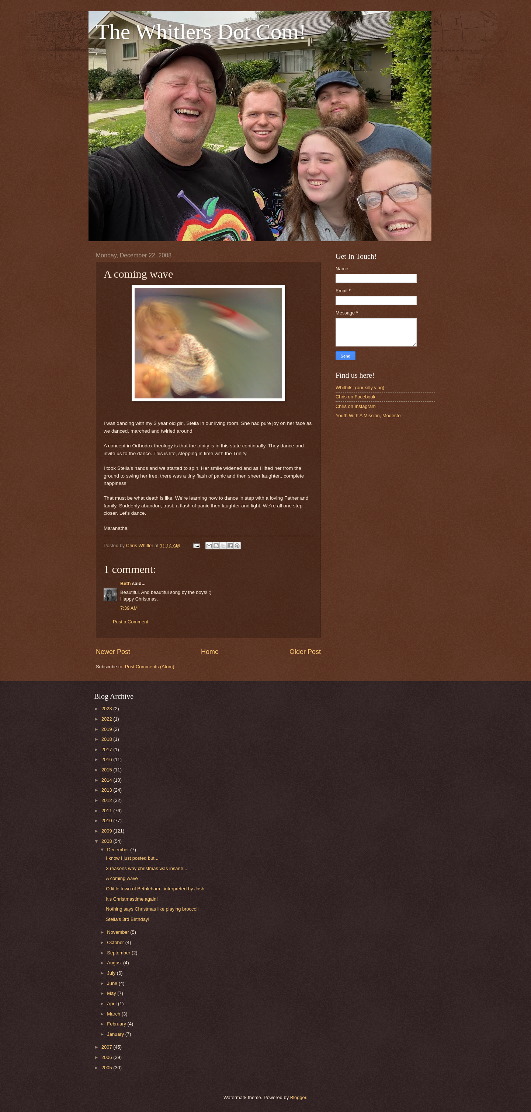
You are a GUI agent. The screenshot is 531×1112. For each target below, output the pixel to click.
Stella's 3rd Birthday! (127, 919)
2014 (107, 780)
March (114, 1014)
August (115, 962)
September (119, 953)
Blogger (298, 1097)
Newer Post (113, 651)
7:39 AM (129, 608)
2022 (107, 719)
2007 (107, 1047)
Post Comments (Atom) (149, 666)
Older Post (305, 651)
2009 (107, 831)
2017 (107, 749)
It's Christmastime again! (132, 899)
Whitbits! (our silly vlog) (360, 387)
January (116, 1034)
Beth (125, 583)
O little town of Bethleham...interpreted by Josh (155, 888)
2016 (107, 759)
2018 (107, 739)
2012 (107, 800)
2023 (107, 708)
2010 (107, 820)
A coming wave (122, 878)
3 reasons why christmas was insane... (146, 868)
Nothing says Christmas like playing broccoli (152, 909)
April (112, 1003)
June (113, 983)
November (118, 932)
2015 (107, 770)
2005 (107, 1067)
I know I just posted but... (132, 858)
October (116, 942)
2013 (107, 790)
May (112, 993)
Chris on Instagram (356, 406)
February (117, 1024)
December (118, 849)
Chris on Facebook (355, 397)
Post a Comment (130, 621)
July (112, 973)
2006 (107, 1057)
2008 (107, 841)
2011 (107, 810)
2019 (107, 729)
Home (210, 651)
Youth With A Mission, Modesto (368, 415)
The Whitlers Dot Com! (201, 32)
